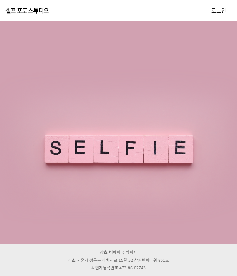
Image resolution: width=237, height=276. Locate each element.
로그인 (218, 10)
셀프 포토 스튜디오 (26, 10)
